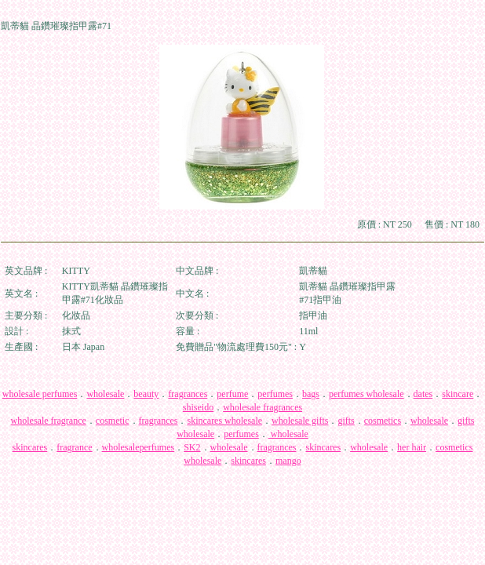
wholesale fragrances (262, 407)
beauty (146, 393)
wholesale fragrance (48, 420)
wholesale (105, 393)
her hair (411, 447)
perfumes (275, 393)
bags (310, 393)
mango (288, 460)
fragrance (74, 447)
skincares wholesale (224, 420)
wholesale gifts (300, 420)
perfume (232, 393)
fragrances (187, 393)
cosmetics (382, 420)
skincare (457, 393)
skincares (30, 447)
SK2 (192, 447)
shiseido (198, 407)
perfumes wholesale (366, 393)
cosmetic (112, 420)
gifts (345, 420)
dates (423, 393)
